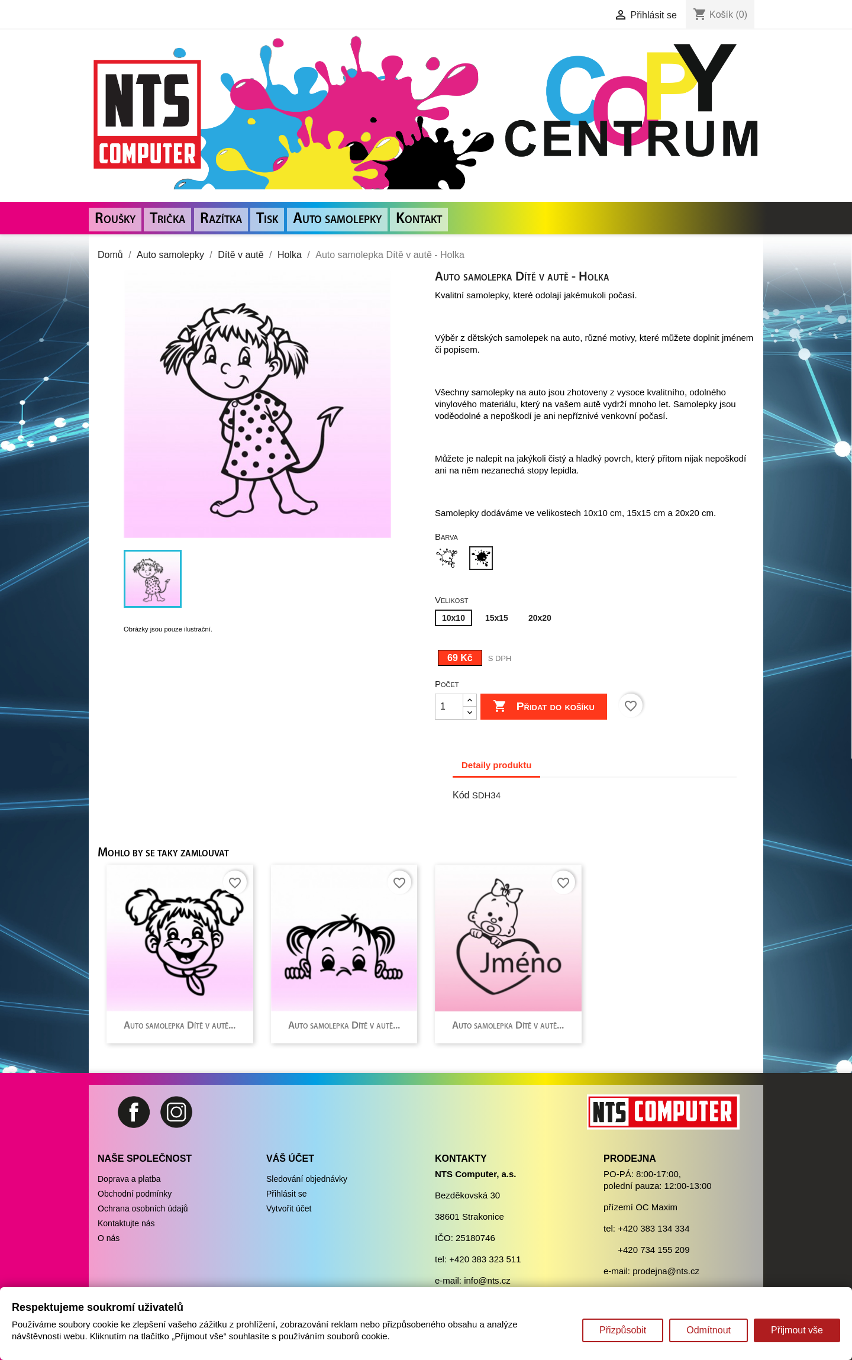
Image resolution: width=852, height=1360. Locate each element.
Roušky (115, 219)
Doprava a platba (129, 1179)
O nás (109, 1238)
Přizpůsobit (622, 1330)
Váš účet (290, 1158)
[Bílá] (449, 559)
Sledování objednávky (306, 1179)
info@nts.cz (487, 1280)
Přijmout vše (797, 1330)
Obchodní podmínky (135, 1193)
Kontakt (419, 219)
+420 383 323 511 (485, 1259)
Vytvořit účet (289, 1208)
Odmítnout (708, 1330)
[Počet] (449, 707)
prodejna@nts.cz (665, 1271)
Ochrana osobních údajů (143, 1208)
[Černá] (483, 559)
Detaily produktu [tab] (496, 765)
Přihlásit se (286, 1193)
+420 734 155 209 (653, 1250)
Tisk (267, 219)
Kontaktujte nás (126, 1223)
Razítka (221, 219)
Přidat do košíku (544, 706)
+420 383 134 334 (653, 1228)
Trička (167, 219)
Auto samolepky (337, 219)
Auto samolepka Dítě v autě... (179, 1026)
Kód (461, 795)
